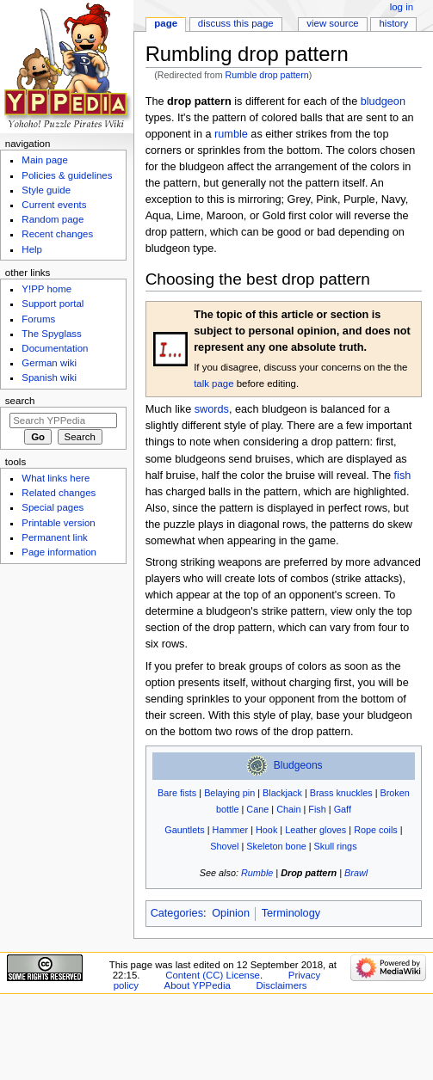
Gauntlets (184, 830)
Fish (317, 809)
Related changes (59, 493)
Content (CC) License (212, 975)
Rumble (257, 873)
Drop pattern (309, 873)
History (394, 23)
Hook (266, 830)
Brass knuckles (341, 793)
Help (32, 249)
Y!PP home (46, 289)
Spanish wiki (49, 377)
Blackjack (282, 793)
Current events (54, 204)
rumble (231, 134)
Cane (257, 809)
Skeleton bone (276, 846)
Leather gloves (315, 830)
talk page (213, 383)
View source (332, 23)
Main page (45, 160)
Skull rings (335, 846)
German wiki (49, 363)
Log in (401, 7)
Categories (177, 913)
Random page (53, 219)
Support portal (53, 303)
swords (212, 409)
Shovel (224, 846)
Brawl (356, 873)
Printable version (58, 523)
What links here (56, 478)
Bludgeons (298, 766)
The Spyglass (51, 333)
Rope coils (376, 830)
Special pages (53, 507)
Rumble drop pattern (267, 75)
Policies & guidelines (67, 175)
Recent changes (57, 234)
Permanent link (54, 537)
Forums (38, 319)
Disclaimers (281, 985)
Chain (288, 809)
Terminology (291, 913)
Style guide (46, 190)
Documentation (55, 348)
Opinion (231, 913)
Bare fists (177, 793)
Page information (59, 552)
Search (20, 401)
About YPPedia (197, 985)
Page (165, 23)
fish (402, 475)
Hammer (231, 830)
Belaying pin (229, 793)
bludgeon (383, 101)
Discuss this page (236, 23)
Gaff (342, 809)
